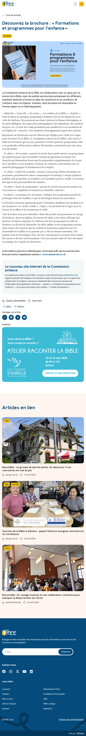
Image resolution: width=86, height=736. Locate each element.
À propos (6, 689)
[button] (81, 4)
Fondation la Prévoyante (54, 694)
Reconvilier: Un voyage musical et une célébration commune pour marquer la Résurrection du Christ (41, 596)
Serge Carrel (12, 475)
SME (45, 699)
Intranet (5, 708)
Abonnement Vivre (51, 689)
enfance (20, 307)
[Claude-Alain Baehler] (3, 300)
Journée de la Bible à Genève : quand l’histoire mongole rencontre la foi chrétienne (43, 532)
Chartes (5, 694)
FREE (7, 421)
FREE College (49, 704)
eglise (8, 307)
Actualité (7, 36)
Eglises (8, 548)
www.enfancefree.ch (53, 254)
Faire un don (7, 699)
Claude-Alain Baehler (16, 301)
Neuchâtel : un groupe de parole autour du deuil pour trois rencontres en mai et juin (36, 468)
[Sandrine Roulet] (3, 602)
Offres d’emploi (9, 704)
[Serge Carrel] (3, 474)
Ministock (47, 708)
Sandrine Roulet (13, 602)
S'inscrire (65, 652)
